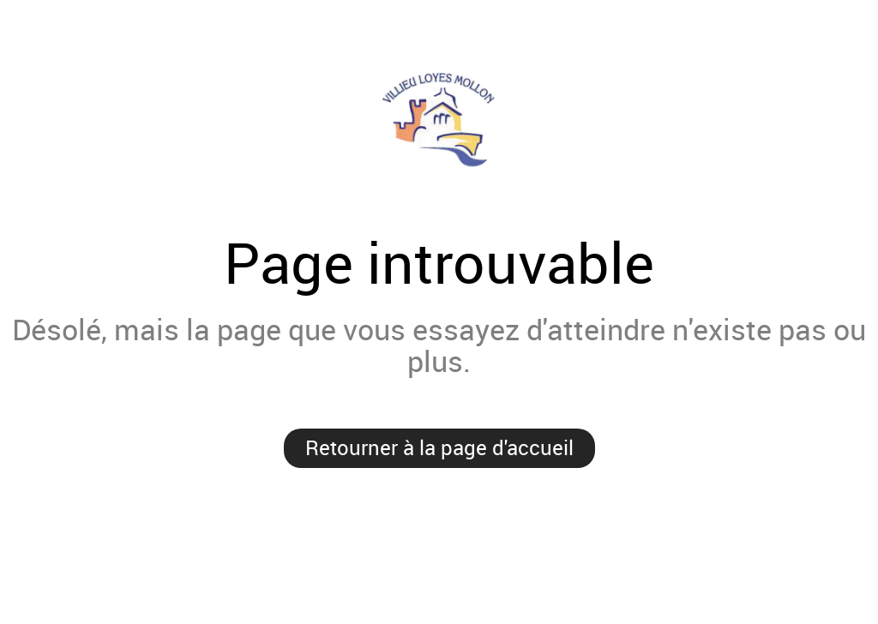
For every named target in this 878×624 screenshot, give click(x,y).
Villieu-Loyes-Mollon (439, 119)
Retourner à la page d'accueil (439, 447)
